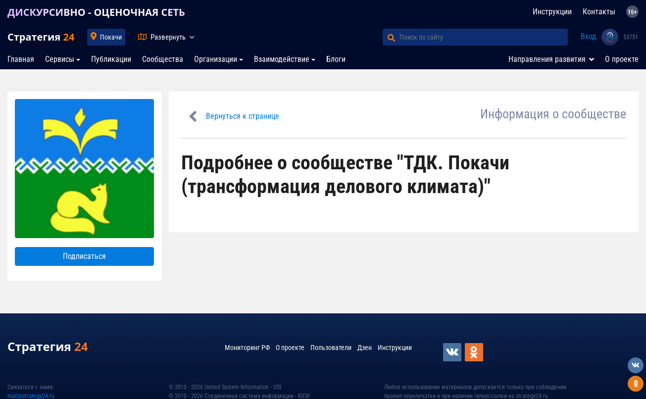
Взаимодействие (281, 59)
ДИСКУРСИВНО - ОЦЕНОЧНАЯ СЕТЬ (96, 12)
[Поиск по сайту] (483, 37)
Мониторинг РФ (247, 347)
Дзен (364, 347)
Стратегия (40, 37)
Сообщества (162, 59)
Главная (20, 59)
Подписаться (84, 256)
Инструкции (552, 11)
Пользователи (330, 347)
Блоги (336, 59)
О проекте (622, 59)
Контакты (599, 11)
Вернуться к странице (242, 116)
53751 (630, 37)
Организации (215, 59)
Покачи (111, 37)
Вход (588, 36)
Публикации (111, 59)
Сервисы (59, 59)
